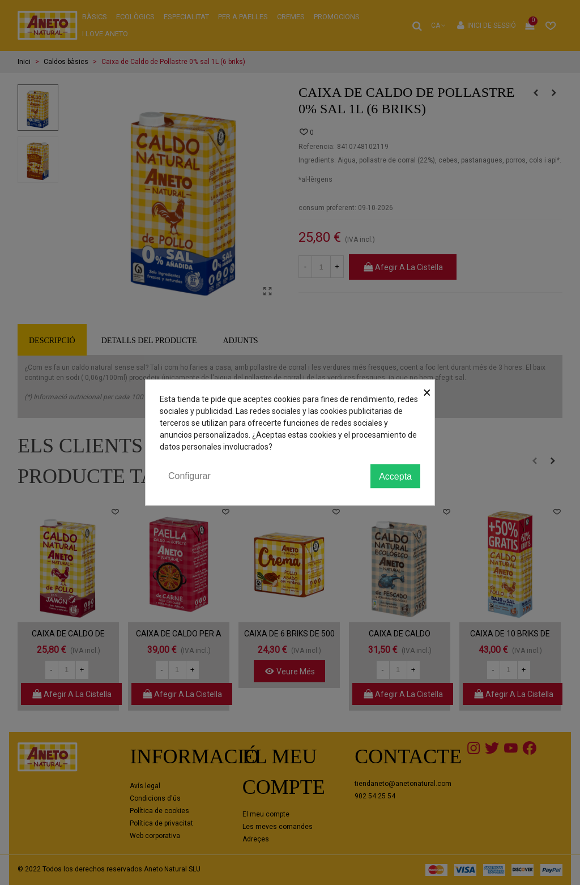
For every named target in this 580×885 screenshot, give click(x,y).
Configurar (189, 476)
